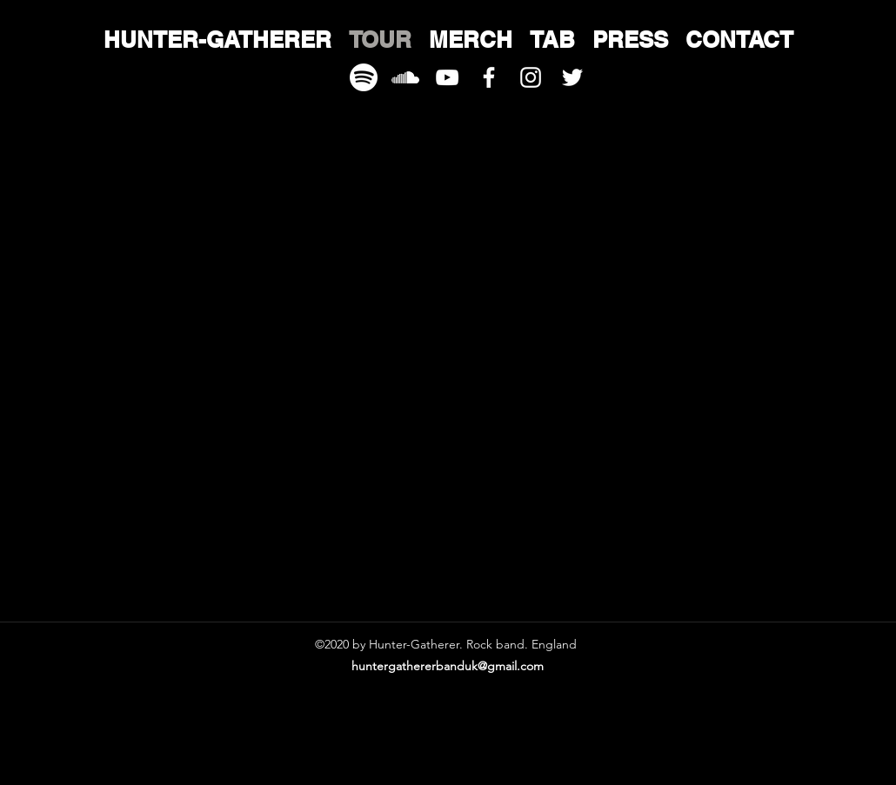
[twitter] (572, 77)
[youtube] (447, 77)
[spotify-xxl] (364, 77)
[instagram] (531, 77)
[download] (405, 77)
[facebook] (489, 77)
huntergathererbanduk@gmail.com (447, 666)
